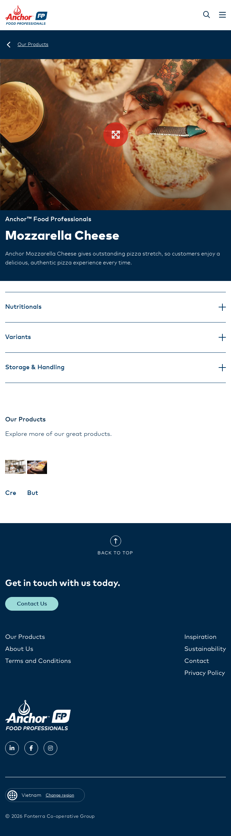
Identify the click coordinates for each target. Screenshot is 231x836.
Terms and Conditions (38, 661)
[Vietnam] (8, 44)
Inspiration (200, 637)
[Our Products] (33, 44)
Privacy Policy (204, 673)
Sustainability (205, 649)
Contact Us (32, 604)
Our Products (25, 637)
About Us (19, 649)
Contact (196, 661)
